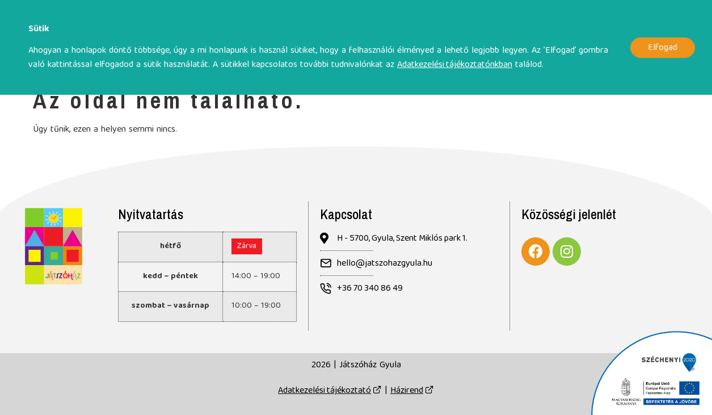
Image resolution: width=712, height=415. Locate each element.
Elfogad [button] (662, 47)
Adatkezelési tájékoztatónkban (454, 64)
